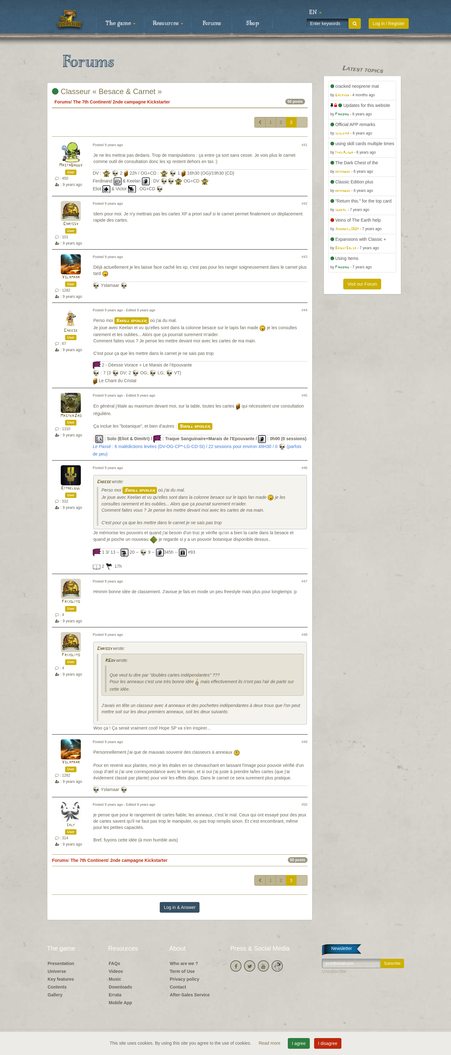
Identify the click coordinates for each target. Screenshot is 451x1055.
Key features (61, 979)
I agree (299, 1043)
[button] (315, 12)
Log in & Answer (179, 907)
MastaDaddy (70, 165)
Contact (178, 986)
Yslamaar (71, 277)
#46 (305, 468)
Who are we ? (184, 963)
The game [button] (121, 23)
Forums (212, 23)
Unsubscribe (334, 971)
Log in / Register (389, 23)
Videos (116, 971)
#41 (305, 145)
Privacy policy (184, 979)
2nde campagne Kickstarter (141, 101)
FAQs (114, 963)
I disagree (327, 1043)
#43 (305, 257)
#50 (305, 804)
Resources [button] (168, 23)
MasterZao (70, 416)
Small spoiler (132, 321)
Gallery (55, 994)
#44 (305, 310)
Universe (57, 971)
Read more (270, 1043)
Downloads (120, 986)
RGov (110, 660)
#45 (305, 395)
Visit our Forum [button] (362, 284)
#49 (305, 742)
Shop (252, 23)
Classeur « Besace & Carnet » (107, 91)
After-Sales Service (190, 994)
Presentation (61, 963)
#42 (305, 203)
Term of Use (182, 971)
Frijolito (71, 601)
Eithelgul (70, 488)
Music (115, 979)
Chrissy (70, 224)
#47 (305, 581)
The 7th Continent (91, 101)
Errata (115, 994)
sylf (70, 825)
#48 (305, 634)
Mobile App (120, 1002)
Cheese (71, 330)
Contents (57, 986)
